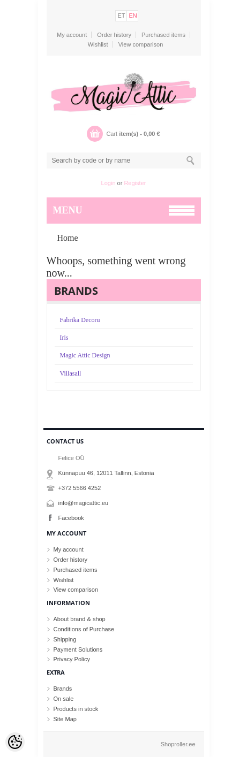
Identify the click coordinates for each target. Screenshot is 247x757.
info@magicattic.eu (83, 503)
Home (67, 237)
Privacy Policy (72, 659)
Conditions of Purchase (84, 629)
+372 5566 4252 (79, 488)
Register (135, 183)
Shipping (65, 639)
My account (72, 35)
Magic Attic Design (85, 355)
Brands (63, 688)
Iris (64, 337)
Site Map (65, 719)
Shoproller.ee (178, 744)
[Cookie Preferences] (15, 742)
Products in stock (76, 709)
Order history (114, 35)
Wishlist (98, 44)
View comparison (140, 44)
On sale (64, 698)
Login (108, 183)
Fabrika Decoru (80, 320)
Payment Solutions (78, 649)
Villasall (70, 373)
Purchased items (163, 35)
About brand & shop (80, 619)
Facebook (71, 518)
